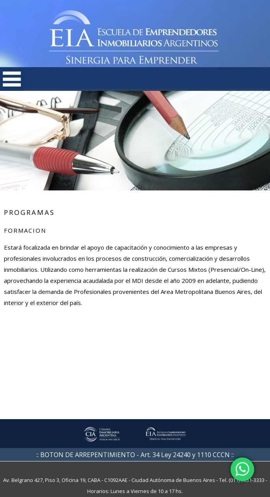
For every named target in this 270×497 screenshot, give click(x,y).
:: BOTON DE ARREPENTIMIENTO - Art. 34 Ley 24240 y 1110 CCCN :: (135, 454)
